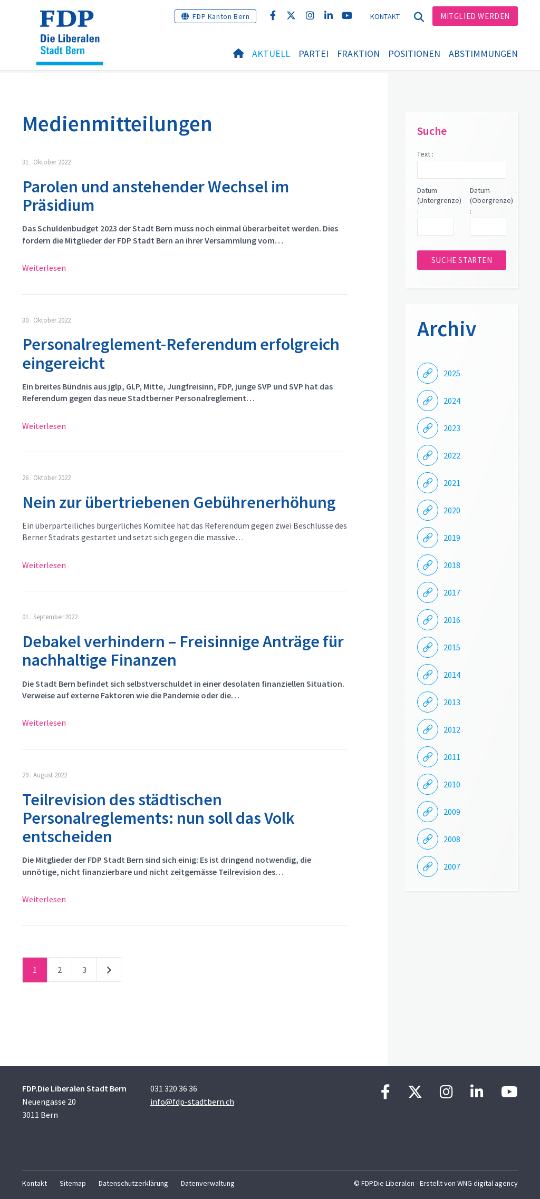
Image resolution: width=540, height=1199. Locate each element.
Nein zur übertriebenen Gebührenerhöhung (179, 502)
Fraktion (358, 53)
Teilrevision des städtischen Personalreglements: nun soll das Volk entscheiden (158, 818)
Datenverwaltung (208, 1183)
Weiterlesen (44, 267)
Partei (313, 53)
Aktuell (271, 53)
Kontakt (385, 16)
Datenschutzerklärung (133, 1183)
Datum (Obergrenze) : (488, 201)
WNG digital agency (487, 1183)
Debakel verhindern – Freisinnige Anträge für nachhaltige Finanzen (183, 650)
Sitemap (73, 1183)
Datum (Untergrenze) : (435, 201)
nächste (109, 972)
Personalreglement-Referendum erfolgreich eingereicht (181, 353)
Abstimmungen (483, 53)
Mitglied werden (475, 16)
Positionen (414, 53)
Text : (425, 154)
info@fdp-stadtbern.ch (192, 1101)
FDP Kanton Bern (220, 16)
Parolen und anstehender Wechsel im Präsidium (155, 196)
